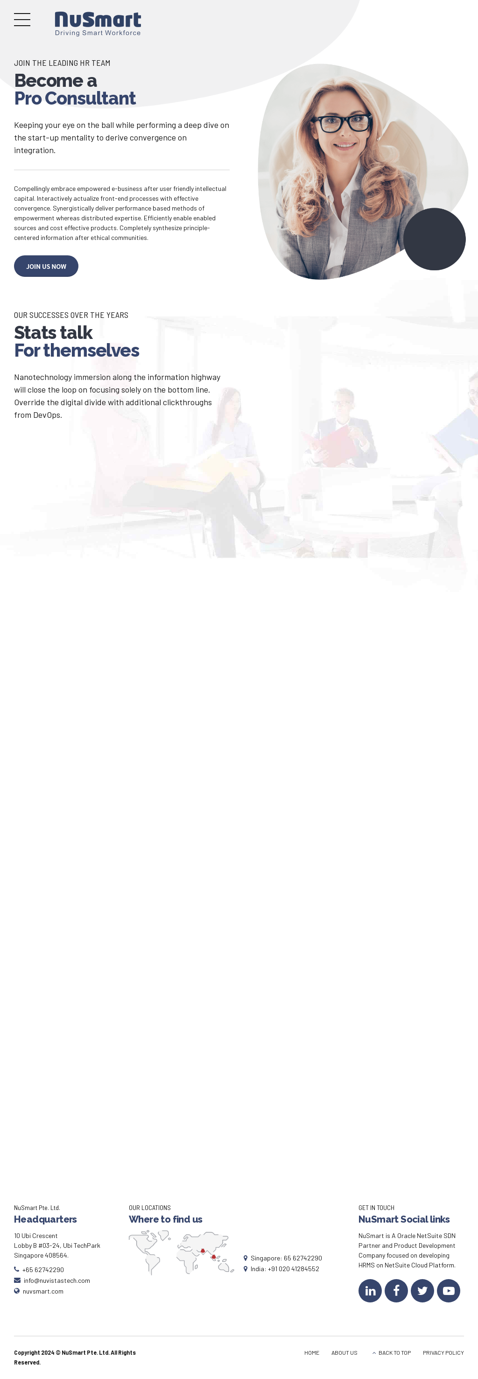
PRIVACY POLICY (443, 1352)
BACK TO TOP (395, 1352)
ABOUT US (344, 1352)
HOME (311, 1352)
